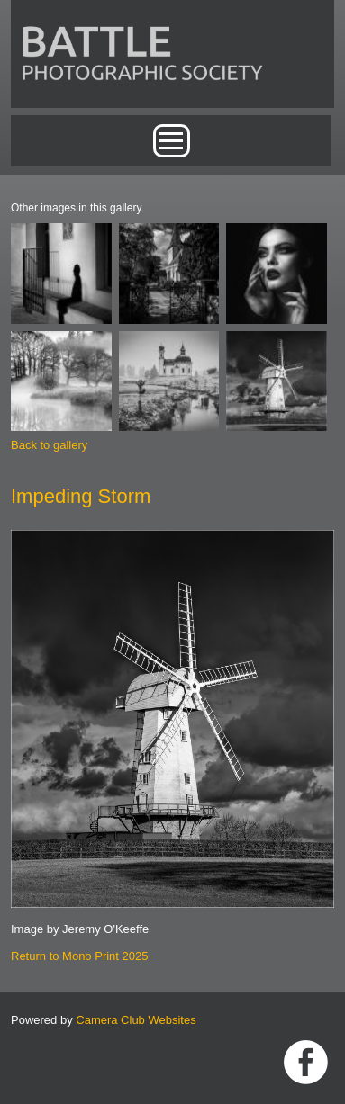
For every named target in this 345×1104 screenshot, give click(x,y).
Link (306, 1062)
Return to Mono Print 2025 (79, 956)
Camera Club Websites (135, 1020)
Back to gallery (49, 445)
